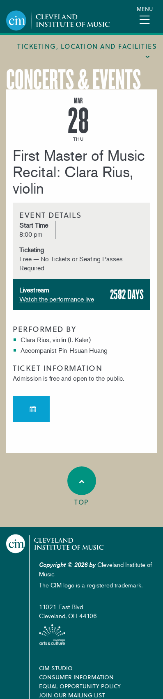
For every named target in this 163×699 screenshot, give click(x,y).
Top (81, 486)
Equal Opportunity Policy (80, 686)
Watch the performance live (56, 299)
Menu (145, 9)
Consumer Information (76, 677)
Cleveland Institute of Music (55, 543)
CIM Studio (56, 668)
